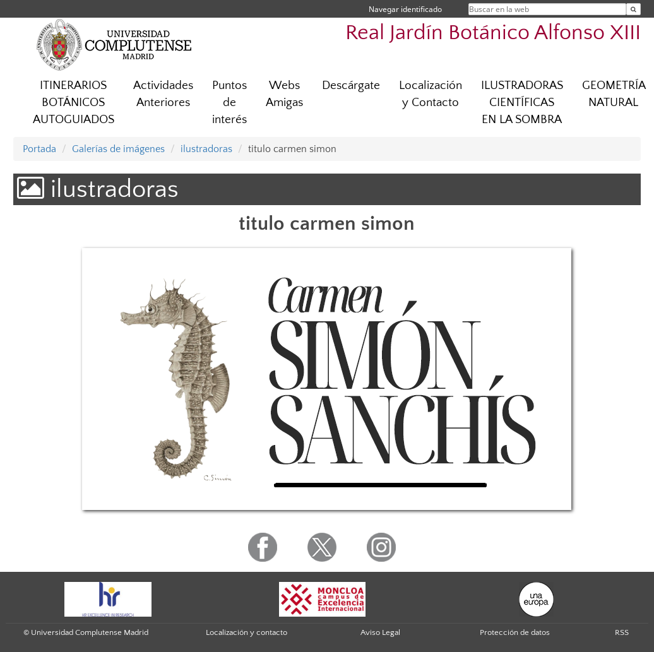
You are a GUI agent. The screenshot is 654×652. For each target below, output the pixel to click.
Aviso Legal (380, 632)
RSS (622, 632)
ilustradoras (206, 149)
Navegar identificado (405, 9)
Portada (39, 149)
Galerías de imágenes (118, 149)
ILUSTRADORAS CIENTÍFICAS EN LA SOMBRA (522, 102)
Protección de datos (515, 632)
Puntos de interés (229, 102)
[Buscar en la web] (633, 9)
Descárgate (351, 85)
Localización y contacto (246, 632)
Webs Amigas (284, 94)
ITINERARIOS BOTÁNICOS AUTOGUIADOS (73, 102)
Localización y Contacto (430, 94)
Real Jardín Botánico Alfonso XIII (493, 33)
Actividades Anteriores (163, 94)
